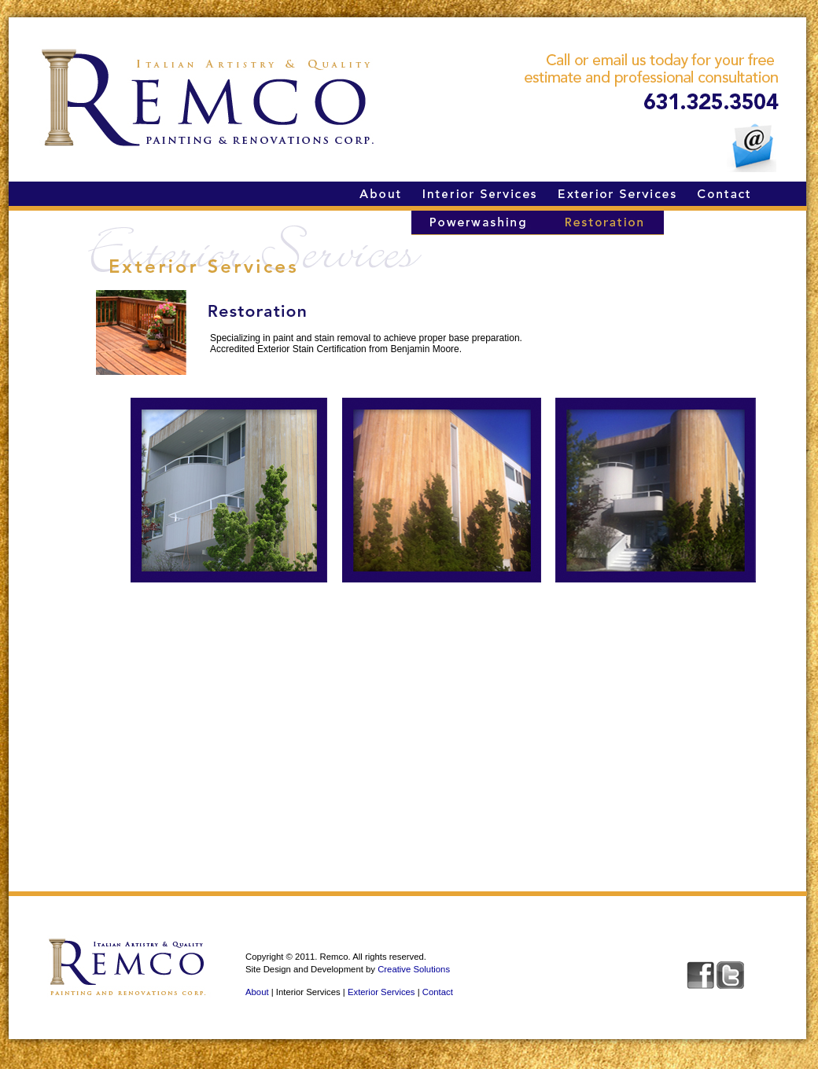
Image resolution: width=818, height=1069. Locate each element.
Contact (437, 992)
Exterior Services (381, 992)
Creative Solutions (414, 969)
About (257, 992)
